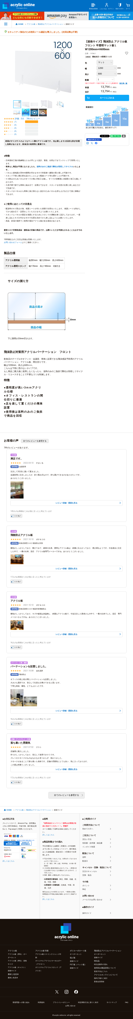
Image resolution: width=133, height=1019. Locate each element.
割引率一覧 (123, 83)
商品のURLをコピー (94, 139)
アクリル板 (31, 24)
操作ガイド (86, 913)
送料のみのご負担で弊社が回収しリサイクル (55, 167)
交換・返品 (86, 875)
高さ (87, 74)
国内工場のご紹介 (101, 978)
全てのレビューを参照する (34, 441)
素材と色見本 (13, 978)
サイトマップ (112, 1002)
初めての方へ (87, 829)
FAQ (84, 889)
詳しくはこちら (8, 861)
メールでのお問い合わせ (92, 900)
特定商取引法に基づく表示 (88, 1002)
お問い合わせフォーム (13, 242)
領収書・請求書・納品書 (92, 843)
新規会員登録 (99, 982)
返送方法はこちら (101, 971)
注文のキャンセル (89, 871)
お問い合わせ (70, 1006)
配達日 (85, 861)
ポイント (86, 886)
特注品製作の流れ (101, 964)
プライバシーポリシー (61, 1002)
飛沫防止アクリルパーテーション (50, 24)
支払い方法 (86, 839)
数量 (87, 80)
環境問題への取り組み (21, 1002)
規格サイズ (74, 961)
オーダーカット (76, 954)
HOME (20, 24)
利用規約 (41, 1002)
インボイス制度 (88, 847)
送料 (84, 857)
